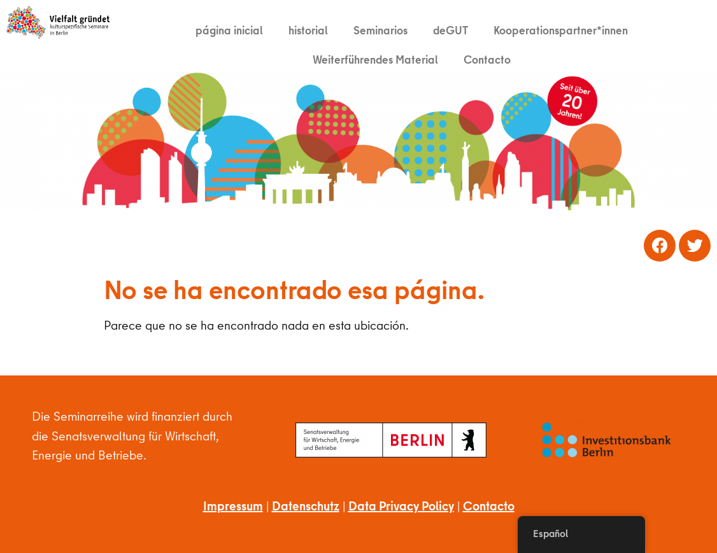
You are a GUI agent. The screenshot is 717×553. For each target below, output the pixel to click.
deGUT (450, 30)
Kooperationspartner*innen (560, 30)
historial (308, 30)
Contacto (487, 59)
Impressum (233, 505)
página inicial (229, 30)
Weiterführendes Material (375, 59)
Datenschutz (305, 505)
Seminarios (380, 30)
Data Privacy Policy (401, 505)
